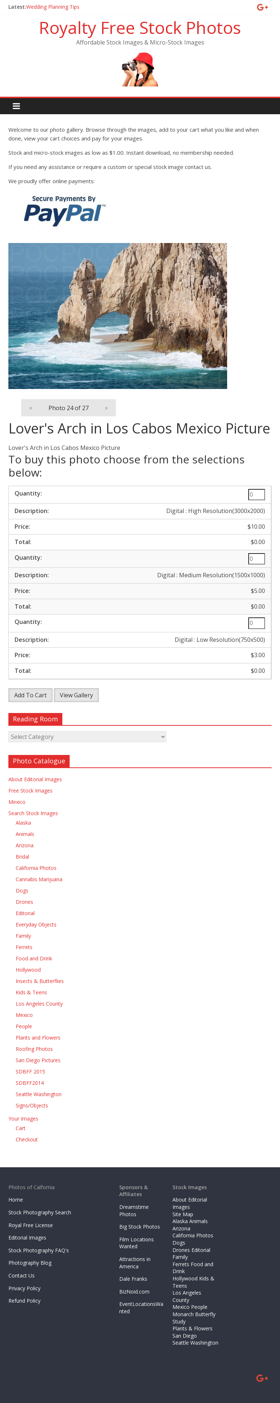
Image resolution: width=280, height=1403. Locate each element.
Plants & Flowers (192, 1328)
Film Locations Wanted (136, 1243)
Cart (21, 1128)
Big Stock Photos (139, 1226)
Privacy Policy (24, 1288)
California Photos (36, 867)
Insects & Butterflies (40, 981)
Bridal (22, 856)
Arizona (25, 845)
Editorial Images (27, 1237)
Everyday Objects (36, 924)
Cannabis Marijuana (39, 879)
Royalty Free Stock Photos (140, 27)
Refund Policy (24, 1300)
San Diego (184, 1335)
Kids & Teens (31, 992)
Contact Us (21, 1275)
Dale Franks (133, 1278)
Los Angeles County (39, 1003)
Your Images (23, 1118)
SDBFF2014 (30, 1082)
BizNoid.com (134, 1291)
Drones (24, 901)
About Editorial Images (35, 779)
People (24, 1026)
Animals (25, 833)
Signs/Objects (32, 1105)
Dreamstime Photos (134, 1210)
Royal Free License (30, 1225)
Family (23, 935)
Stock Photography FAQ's (38, 1250)
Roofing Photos (34, 1048)
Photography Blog (29, 1262)
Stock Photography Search (39, 1212)
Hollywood (28, 969)
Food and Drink (34, 958)
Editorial (25, 913)
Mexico (17, 801)
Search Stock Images (33, 813)
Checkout (27, 1139)
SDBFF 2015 (30, 1071)
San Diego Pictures (38, 1060)
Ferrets (24, 947)
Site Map (182, 1214)
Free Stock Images (30, 790)
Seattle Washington (39, 1094)
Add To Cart (30, 695)
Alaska (23, 822)
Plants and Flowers (38, 1037)
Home (15, 1199)
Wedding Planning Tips (52, 6)
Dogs (22, 890)
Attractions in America (135, 1263)
